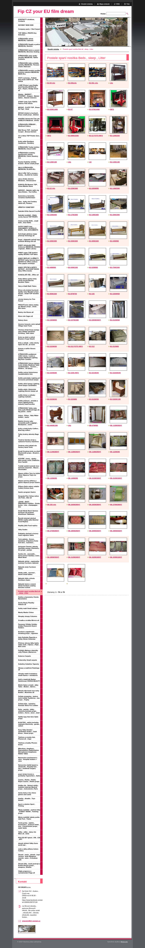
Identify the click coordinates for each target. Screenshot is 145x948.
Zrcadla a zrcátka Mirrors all (28, 620)
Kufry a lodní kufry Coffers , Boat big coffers (28, 429)
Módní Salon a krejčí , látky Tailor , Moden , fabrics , (28, 686)
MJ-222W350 (52, 346)
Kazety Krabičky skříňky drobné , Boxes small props (28, 162)
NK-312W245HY (74, 557)
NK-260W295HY (74, 504)
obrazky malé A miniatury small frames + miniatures (28, 674)
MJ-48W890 (51, 267)
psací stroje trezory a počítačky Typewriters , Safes (29, 775)
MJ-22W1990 (73, 188)
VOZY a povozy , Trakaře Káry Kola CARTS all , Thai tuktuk (28, 79)
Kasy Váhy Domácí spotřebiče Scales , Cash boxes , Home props (27, 731)
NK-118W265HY (74, 452)
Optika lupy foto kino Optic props (28, 717)
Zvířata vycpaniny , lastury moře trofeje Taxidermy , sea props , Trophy (29, 698)
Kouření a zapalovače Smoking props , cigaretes (28, 632)
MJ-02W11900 (52, 109)
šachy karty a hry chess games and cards (27, 793)
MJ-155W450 (115, 294)
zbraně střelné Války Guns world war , (28, 844)
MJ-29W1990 (115, 215)
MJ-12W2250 (115, 135)
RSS (118, 4)
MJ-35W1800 (73, 241)
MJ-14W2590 (115, 188)
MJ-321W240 (94, 373)
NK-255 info (51, 504)
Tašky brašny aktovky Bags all (28, 435)
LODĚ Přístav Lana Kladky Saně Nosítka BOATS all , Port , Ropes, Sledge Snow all (28, 87)
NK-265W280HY (95, 504)
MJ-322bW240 (115, 373)
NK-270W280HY (116, 504)
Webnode (124, 942)
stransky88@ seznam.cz (31, 921)
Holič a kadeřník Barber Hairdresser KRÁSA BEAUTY (29, 680)
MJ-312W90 (114, 346)
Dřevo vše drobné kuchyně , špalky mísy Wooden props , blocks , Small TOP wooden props (29, 292)
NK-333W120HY (116, 557)
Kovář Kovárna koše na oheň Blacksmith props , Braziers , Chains (29, 452)
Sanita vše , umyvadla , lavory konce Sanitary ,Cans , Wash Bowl (29, 555)
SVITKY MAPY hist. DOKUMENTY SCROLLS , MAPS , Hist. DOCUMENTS (28, 228)
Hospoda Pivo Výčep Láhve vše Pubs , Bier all (28, 497)
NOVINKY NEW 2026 (25, 25)
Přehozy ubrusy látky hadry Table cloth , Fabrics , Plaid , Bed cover (28, 644)
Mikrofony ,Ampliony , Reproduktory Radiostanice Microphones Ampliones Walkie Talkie (28, 751)
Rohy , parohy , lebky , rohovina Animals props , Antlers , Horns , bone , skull (29, 711)
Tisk (128, 4)
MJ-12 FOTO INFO (96, 135)
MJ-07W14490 (94, 109)
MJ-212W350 (115, 320)
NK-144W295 (73, 478)
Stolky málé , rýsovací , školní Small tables (27, 573)
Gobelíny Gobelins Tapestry (28, 664)
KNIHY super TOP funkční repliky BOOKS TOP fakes (28, 253)
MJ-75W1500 (115, 267)
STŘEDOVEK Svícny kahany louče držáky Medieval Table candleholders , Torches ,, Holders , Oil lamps (28, 365)
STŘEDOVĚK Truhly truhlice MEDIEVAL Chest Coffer (28, 148)
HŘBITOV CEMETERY (26, 207)
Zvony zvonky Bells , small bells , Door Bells (28, 221)
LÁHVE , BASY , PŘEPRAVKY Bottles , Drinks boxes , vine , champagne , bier (29, 504)
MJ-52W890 (93, 267)
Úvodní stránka (53, 49)
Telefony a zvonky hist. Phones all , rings (26, 738)
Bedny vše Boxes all (25, 312)
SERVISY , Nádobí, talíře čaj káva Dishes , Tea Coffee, (28, 191)
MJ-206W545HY (95, 320)
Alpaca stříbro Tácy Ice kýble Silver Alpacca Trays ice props (29, 475)
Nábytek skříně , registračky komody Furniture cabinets (28, 562)
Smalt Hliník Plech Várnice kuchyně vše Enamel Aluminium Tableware (28, 512)
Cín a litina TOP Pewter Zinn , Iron (29, 136)
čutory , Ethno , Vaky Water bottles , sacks (28, 416)
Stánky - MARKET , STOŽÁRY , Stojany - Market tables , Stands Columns (28, 96)
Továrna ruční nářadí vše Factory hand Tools (27, 446)
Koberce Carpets (24, 656)
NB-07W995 (93, 425)
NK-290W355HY (116, 531)
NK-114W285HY (53, 452)
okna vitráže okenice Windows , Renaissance (27, 179)
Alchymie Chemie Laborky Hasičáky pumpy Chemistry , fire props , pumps (29, 548)
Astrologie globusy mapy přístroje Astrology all (27, 234)
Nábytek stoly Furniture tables (27, 568)
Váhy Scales (22, 529)
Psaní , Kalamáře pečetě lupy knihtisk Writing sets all (29, 240)
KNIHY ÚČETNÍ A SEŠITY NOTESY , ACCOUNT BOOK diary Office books (28, 269)
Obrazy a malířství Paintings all (28, 669)
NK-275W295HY (53, 531)
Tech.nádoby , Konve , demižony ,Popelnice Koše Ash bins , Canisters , (28, 540)
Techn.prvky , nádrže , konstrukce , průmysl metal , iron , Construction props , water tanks (29, 825)
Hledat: (103, 14)
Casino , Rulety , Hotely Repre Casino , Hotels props (28, 780)
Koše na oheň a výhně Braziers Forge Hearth (26, 338)
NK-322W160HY (95, 557)
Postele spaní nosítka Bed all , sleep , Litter (29, 592)
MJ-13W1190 (52, 162)
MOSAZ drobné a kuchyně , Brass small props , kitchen (28, 114)
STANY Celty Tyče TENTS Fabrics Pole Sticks (27, 102)
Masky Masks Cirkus (26, 612)
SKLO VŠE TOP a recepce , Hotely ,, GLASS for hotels (28, 174)
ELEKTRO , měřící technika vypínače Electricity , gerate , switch (29, 724)
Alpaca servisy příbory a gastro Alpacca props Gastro (29, 481)
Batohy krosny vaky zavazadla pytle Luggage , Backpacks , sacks (28, 422)
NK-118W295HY (95, 452)
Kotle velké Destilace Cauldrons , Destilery (26, 142)
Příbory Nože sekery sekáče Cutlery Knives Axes (28, 487)
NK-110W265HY (116, 425)
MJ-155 (91, 294)
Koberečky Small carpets (27, 660)
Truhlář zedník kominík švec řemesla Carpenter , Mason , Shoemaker (28, 467)
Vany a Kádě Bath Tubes (27, 286)
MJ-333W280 (52, 373)
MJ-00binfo (72, 83)
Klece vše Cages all (25, 316)
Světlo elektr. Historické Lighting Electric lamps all (28, 390)
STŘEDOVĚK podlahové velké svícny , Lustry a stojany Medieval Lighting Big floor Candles (28, 356)
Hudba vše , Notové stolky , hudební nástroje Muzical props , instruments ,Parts (28, 787)
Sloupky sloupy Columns (27, 616)
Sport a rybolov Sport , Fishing (26, 805)
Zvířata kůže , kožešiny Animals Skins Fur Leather (28, 704)
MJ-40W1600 (94, 241)
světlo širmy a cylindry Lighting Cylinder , (26, 396)
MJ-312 (91, 346)
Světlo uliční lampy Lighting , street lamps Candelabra (29, 384)
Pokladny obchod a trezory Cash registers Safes (28, 534)
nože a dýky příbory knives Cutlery (28, 850)
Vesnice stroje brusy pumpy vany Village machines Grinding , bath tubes (28, 331)
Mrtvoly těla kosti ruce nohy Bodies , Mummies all (28, 691)
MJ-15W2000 (52, 215)
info (111, 83)
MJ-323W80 (72, 399)
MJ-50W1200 (73, 267)
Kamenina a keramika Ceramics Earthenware (26, 196)
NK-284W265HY (95, 531)
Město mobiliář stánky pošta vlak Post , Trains (28, 818)
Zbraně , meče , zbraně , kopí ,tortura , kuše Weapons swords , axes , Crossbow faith (29, 857)
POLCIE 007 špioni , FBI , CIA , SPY (29, 838)
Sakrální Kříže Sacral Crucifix (29, 211)
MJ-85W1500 (52, 294)
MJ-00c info (93, 83)
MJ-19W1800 (94, 215)
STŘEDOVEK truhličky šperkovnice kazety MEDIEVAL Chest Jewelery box (28, 155)
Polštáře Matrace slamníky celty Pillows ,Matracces (28, 651)
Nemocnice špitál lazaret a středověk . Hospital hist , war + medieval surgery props (28, 767)
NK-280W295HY (74, 531)
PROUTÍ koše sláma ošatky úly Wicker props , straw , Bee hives (28, 306)
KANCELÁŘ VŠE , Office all (28, 275)
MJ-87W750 (72, 294)
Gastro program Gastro (27, 492)
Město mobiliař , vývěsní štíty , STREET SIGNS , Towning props (29, 811)
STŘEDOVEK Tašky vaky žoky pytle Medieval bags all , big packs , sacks (29, 409)
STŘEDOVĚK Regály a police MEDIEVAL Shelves (29, 45)
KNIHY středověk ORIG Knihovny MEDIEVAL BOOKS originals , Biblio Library (29, 247)
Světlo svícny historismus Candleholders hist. (28, 373)
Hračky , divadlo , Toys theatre (26, 799)
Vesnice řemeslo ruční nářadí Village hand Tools (29, 325)
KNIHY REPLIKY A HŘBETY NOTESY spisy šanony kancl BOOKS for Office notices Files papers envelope (29, 260)
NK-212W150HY (116, 478)
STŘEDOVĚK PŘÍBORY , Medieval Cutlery (27, 125)
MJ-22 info (51, 188)
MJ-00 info (51, 83)
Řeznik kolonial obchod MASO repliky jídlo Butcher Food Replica (28, 519)
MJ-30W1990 (52, 241)
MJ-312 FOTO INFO (75, 346)
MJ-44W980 (114, 241)
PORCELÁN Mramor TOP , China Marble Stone (28, 185)
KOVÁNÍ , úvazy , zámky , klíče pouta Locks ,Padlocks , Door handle (29, 460)
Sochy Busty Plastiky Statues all (26, 603)
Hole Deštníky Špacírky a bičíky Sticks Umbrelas (27, 638)
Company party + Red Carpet (29, 29)
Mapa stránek (104, 4)
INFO (112, 109)
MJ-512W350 (94, 399)
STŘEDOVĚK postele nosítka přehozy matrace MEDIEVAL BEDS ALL (29, 72)
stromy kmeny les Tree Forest (26, 300)
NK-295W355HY (53, 557)
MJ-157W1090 (73, 320)
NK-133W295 (52, 478)
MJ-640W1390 (52, 425)
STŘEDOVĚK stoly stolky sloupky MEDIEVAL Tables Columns (28, 57)
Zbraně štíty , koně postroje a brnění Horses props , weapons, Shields (29, 865)
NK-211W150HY (95, 478)
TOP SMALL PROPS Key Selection (27, 34)
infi (90, 162)
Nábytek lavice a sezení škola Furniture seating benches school (27, 585)
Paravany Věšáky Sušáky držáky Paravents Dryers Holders (27, 626)
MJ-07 (70, 109)
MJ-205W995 (94, 188)
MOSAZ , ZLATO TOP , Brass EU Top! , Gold (29, 108)
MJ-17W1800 (73, 215)
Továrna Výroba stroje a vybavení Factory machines (28, 440)
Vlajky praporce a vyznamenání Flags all (26, 872)
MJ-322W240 (52, 399)
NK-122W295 (115, 452)
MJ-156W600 (52, 320)
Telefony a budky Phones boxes (27, 743)
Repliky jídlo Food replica (27, 525)
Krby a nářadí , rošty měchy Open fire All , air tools (28, 343)
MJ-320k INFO (73, 373)
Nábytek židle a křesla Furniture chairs (26, 579)
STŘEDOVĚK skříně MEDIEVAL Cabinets (25, 39)
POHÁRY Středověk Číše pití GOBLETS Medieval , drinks (29, 119)
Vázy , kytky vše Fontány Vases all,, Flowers (27, 202)
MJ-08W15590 (73, 135)
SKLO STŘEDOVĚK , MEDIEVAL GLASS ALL (27, 168)
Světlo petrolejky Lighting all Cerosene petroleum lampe (29, 379)
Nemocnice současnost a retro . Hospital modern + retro (27, 759)
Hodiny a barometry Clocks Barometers (28, 598)
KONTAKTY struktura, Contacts (26, 20)
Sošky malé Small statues (28, 608)
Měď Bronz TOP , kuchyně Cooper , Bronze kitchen (28, 131)
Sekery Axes (22, 320)
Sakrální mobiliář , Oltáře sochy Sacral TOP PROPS (28, 216)
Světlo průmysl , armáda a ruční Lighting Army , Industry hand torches (28, 402)
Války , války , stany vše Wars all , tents (27, 833)
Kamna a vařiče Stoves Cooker (26, 349)
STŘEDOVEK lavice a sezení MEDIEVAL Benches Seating (28, 51)
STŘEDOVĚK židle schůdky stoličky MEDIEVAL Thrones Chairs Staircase (28, 64)
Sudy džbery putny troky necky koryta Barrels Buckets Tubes (27, 280)
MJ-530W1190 (115, 399)
